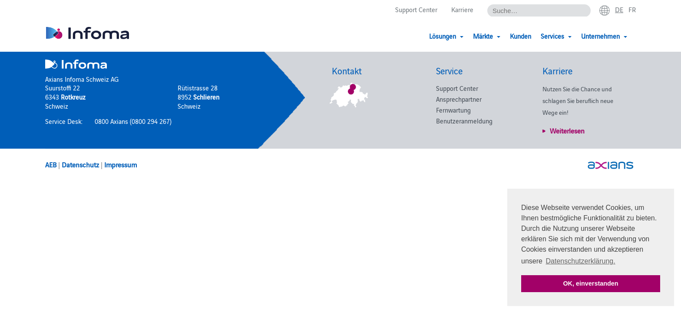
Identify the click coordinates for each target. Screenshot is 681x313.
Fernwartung (453, 109)
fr (632, 9)
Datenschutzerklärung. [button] (580, 261)
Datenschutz (80, 164)
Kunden (520, 35)
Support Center (416, 9)
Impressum (120, 164)
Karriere (462, 9)
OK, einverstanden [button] (590, 283)
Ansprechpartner (459, 98)
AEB (50, 164)
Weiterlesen (567, 130)
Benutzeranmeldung (464, 120)
